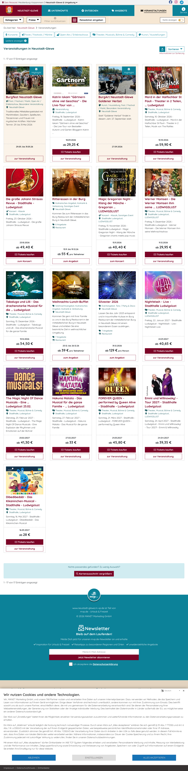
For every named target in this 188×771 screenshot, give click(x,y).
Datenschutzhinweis (26, 768)
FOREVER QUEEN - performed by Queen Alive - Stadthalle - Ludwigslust (117, 402)
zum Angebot (70, 261)
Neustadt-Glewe (61, 2)
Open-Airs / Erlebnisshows (72, 34)
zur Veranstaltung (24, 158)
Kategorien (12, 19)
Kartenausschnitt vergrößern (94, 573)
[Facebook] (170, 2)
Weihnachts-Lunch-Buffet (70, 302)
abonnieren (94, 657)
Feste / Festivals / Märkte (37, 34)
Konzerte (12, 34)
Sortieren (174, 49)
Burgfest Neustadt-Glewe (24, 97)
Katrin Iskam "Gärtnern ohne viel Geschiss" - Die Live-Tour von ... (69, 101)
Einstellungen (94, 757)
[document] (94, 723)
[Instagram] (176, 2)
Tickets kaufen (71, 151)
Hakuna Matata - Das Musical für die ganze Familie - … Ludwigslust (68, 402)
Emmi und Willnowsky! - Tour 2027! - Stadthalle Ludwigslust (161, 402)
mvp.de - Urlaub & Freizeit (94, 611)
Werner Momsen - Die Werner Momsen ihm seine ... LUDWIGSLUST (161, 203)
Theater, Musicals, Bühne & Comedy (113, 34)
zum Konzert (24, 261)
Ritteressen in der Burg (68, 199)
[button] (30, 9)
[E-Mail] (94, 652)
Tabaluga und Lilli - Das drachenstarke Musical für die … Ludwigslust (24, 306)
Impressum (9, 768)
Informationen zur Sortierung (171, 53)
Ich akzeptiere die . (94, 664)
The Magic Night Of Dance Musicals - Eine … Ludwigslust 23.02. (24, 402)
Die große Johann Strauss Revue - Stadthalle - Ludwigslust (24, 203)
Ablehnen (33, 757)
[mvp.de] (181, 2)
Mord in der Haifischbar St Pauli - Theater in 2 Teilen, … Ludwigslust (163, 101)
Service (183, 10)
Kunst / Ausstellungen (152, 34)
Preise (32, 19)
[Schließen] (183, 691)
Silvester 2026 (108, 302)
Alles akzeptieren (154, 757)
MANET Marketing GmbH (98, 616)
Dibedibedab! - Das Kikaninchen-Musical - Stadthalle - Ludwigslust (23, 501)
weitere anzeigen (16, 40)
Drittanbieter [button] (44, 768)
